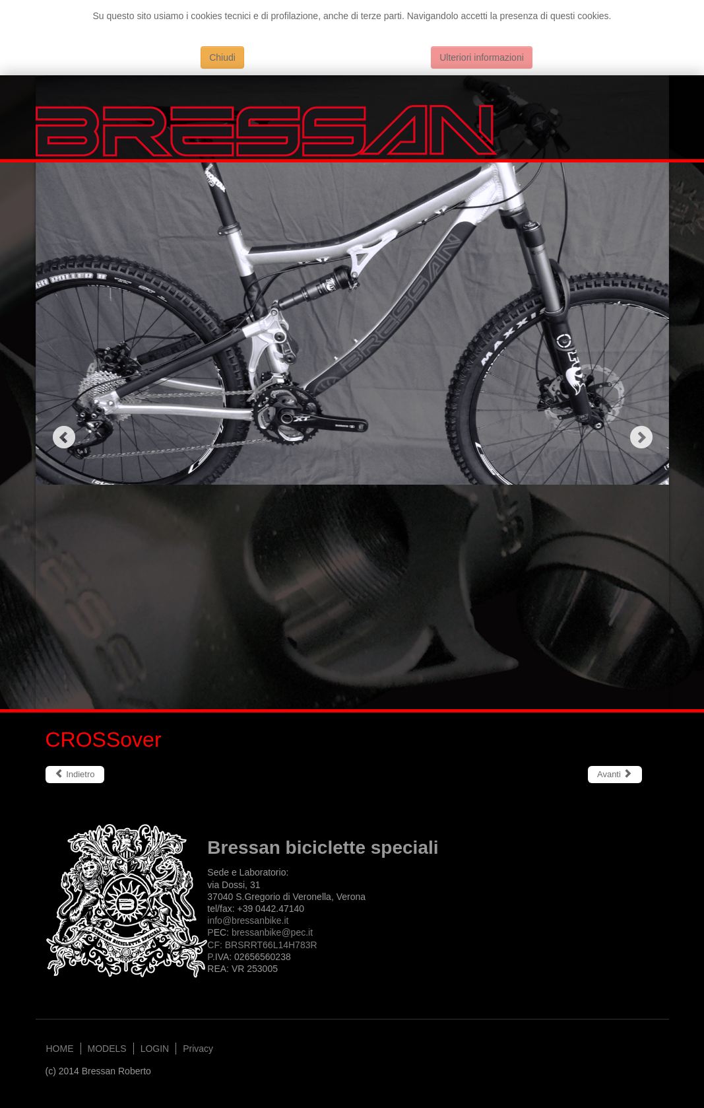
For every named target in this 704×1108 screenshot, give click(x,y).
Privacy (198, 1048)
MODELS (107, 1048)
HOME (60, 1048)
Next (641, 437)
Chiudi (222, 57)
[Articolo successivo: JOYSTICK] (615, 774)
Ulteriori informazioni (481, 57)
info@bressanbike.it (247, 920)
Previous (64, 437)
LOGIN (155, 1048)
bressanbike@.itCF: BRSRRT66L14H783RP (262, 944)
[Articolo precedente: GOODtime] (75, 774)
